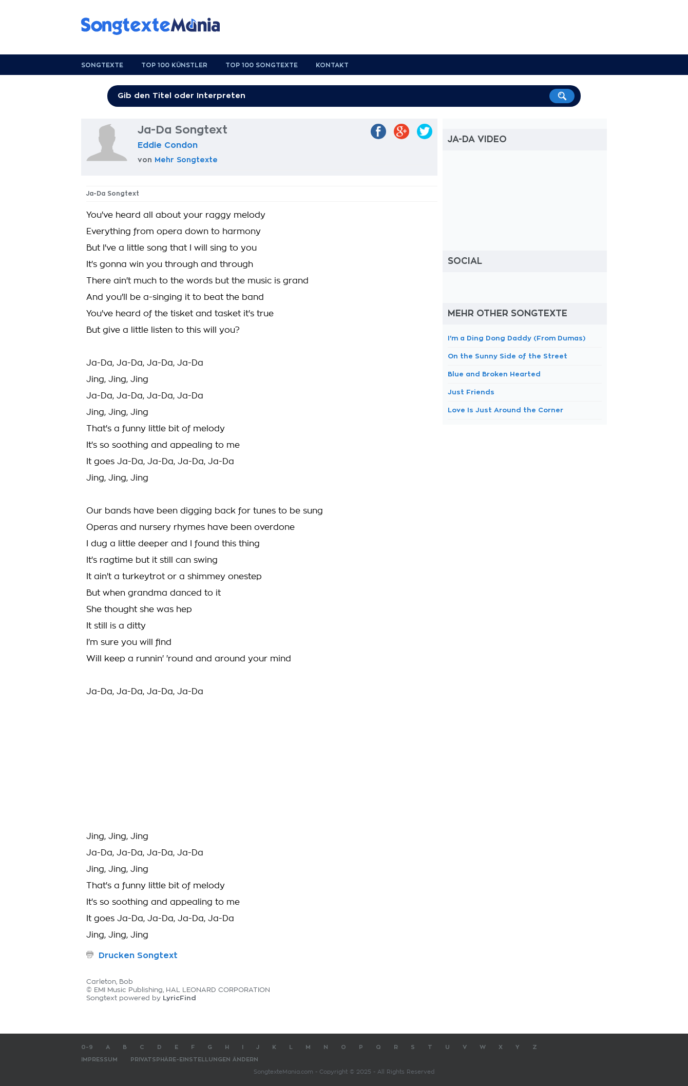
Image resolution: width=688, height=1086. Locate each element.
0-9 (87, 1047)
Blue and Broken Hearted (494, 374)
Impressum (99, 1059)
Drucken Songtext (138, 955)
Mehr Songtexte (186, 159)
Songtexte (102, 65)
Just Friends (471, 392)
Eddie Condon (168, 145)
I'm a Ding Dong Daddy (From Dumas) (516, 338)
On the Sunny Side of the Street (507, 356)
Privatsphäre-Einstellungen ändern (194, 1059)
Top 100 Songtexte (261, 65)
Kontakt (332, 65)
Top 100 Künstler (174, 65)
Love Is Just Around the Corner (505, 410)
